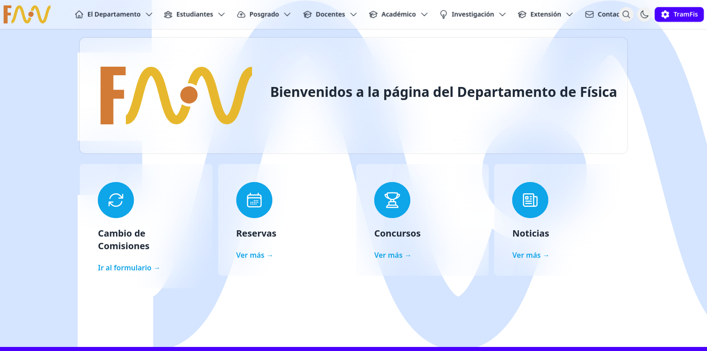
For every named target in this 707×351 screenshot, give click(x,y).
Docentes (330, 14)
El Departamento (114, 14)
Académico (398, 14)
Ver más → (255, 255)
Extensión (546, 14)
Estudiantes (194, 14)
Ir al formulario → (129, 268)
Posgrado (264, 14)
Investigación (473, 14)
